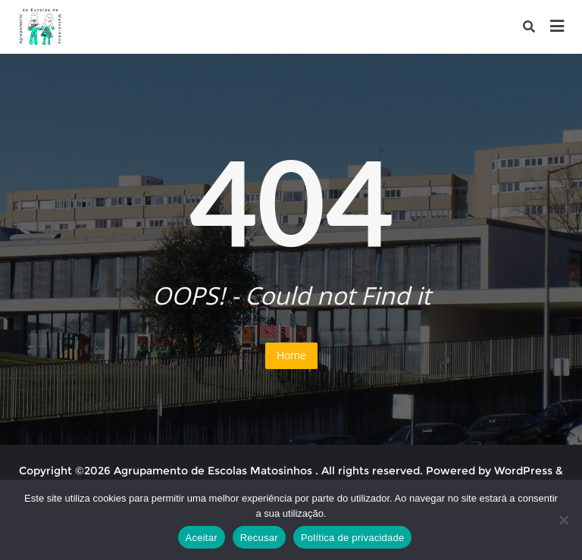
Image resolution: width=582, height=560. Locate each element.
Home (291, 355)
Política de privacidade (353, 537)
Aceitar (201, 537)
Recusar (259, 537)
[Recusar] (563, 519)
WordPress (523, 470)
